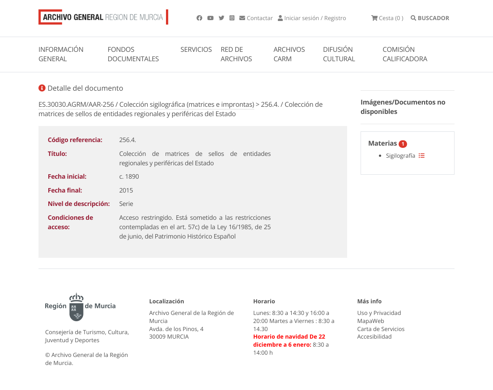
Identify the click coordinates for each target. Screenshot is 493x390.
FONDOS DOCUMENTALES (133, 54)
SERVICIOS (196, 49)
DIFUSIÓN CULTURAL (339, 54)
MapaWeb (370, 321)
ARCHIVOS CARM (289, 54)
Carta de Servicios (381, 329)
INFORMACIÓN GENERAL (60, 54)
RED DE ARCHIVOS (236, 54)
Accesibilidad (374, 336)
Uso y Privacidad (379, 313)
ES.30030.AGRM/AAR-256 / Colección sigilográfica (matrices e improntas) (146, 104)
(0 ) (387, 18)
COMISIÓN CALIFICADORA (404, 54)
